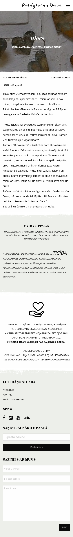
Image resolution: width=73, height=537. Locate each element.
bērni (5, 276)
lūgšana (44, 259)
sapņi (5, 259)
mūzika (62, 272)
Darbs (12, 276)
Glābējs (41, 253)
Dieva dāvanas (28, 253)
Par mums (8, 390)
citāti (25, 47)
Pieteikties (36, 447)
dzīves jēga (23, 267)
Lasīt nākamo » (60, 78)
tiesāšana (33, 263)
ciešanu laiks (10, 272)
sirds (17, 263)
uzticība (13, 259)
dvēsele (48, 267)
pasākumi (33, 272)
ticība (59, 253)
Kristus (22, 259)
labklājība (32, 259)
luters (42, 272)
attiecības (52, 272)
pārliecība (55, 259)
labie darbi (58, 267)
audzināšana (10, 267)
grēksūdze (8, 263)
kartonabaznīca (11, 253)
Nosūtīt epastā (13, 85)
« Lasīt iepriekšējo (15, 78)
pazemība (22, 272)
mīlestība (36, 47)
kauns (24, 263)
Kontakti (8, 394)
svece (49, 253)
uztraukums (36, 267)
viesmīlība (51, 263)
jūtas (42, 263)
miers (57, 47)
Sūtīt (65, 527)
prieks (48, 47)
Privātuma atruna (13, 399)
